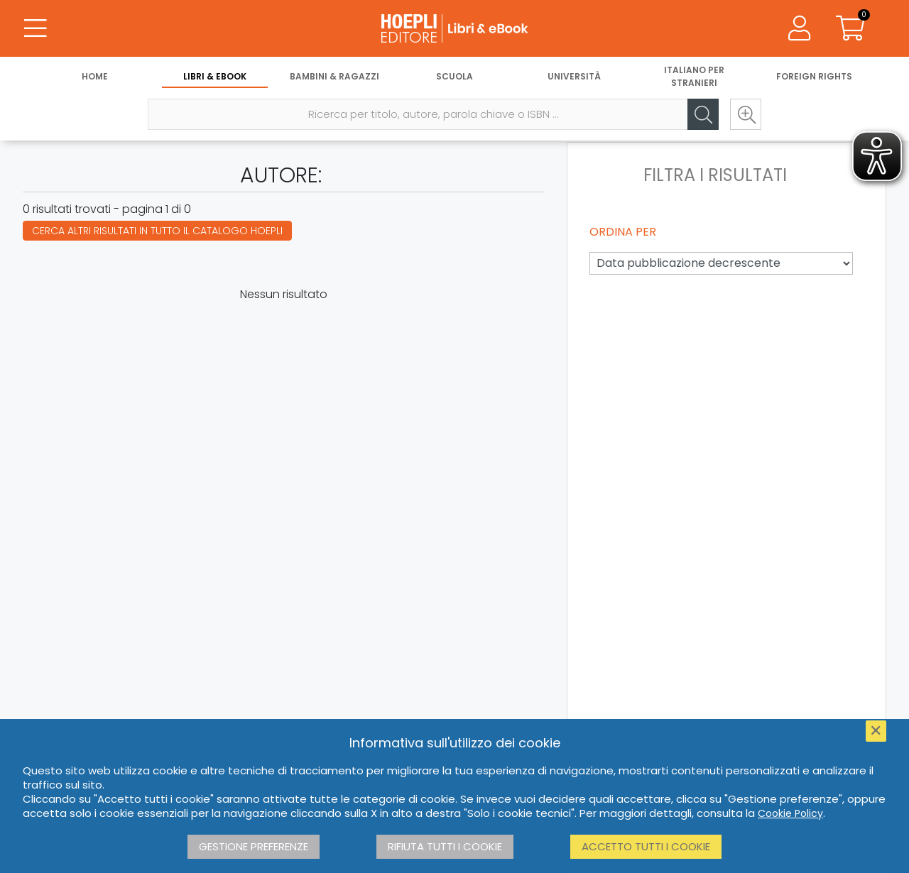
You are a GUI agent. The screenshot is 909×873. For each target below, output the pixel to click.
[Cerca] (703, 114)
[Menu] (35, 28)
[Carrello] (851, 28)
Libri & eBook (214, 76)
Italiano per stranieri (694, 76)
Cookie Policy (790, 813)
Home (95, 76)
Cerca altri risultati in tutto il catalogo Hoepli (157, 231)
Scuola (454, 76)
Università (574, 76)
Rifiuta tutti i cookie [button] (445, 846)
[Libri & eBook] (454, 28)
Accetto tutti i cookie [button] (646, 846)
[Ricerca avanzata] (745, 114)
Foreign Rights (814, 76)
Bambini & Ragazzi (334, 76)
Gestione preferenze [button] (253, 846)
